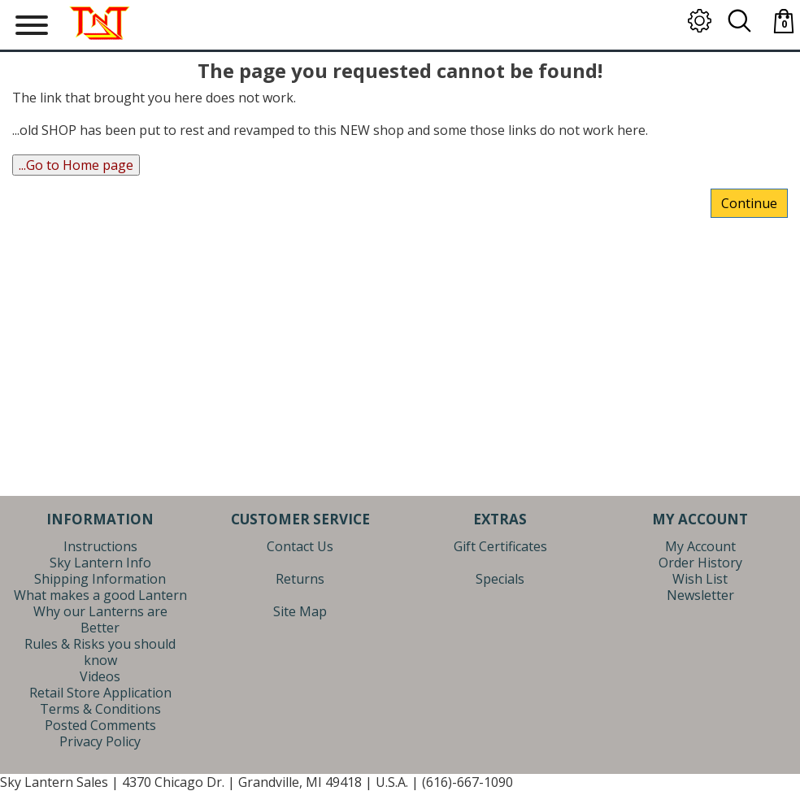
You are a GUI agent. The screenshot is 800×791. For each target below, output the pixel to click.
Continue (749, 203)
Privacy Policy (100, 741)
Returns (300, 579)
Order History (700, 563)
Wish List (700, 579)
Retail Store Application (100, 693)
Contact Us (300, 546)
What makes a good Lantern (100, 595)
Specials (500, 579)
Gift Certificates (500, 546)
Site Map (300, 611)
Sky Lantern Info (100, 563)
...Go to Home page (76, 165)
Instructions (100, 546)
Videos (100, 676)
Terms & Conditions (100, 709)
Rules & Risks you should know (100, 652)
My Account (700, 546)
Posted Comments (100, 725)
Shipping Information (100, 579)
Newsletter (700, 595)
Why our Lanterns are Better (100, 619)
